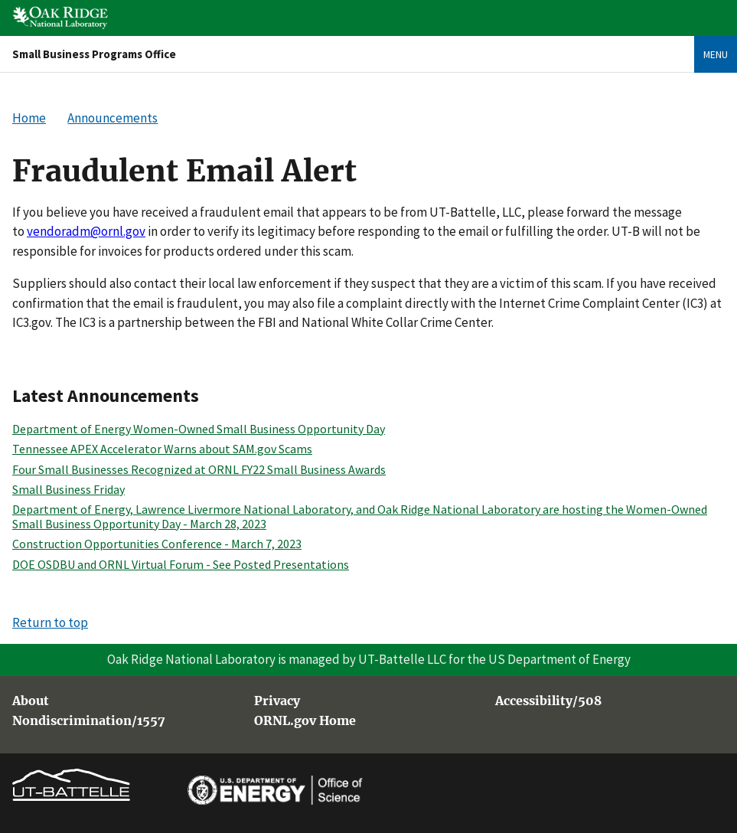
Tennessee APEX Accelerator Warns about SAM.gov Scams (162, 448)
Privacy (277, 701)
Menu (715, 54)
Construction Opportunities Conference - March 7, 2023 (157, 543)
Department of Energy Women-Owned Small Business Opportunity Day (198, 428)
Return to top (50, 622)
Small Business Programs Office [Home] (94, 54)
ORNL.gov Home (305, 721)
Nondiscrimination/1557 (88, 721)
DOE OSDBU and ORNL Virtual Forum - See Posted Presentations (180, 564)
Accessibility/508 (548, 701)
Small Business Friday (68, 489)
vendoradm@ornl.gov (86, 231)
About (30, 701)
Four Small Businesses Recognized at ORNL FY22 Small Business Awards (199, 469)
